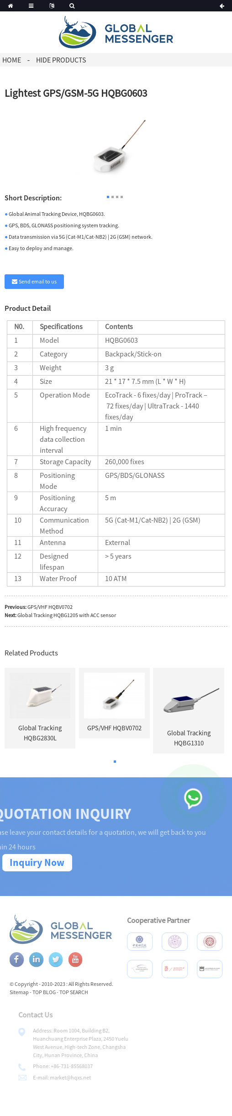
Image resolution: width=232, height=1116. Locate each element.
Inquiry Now (37, 862)
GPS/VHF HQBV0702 (50, 606)
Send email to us (38, 281)
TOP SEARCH (84, 992)
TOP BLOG (54, 992)
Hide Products (61, 59)
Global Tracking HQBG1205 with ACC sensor (66, 615)
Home (11, 59)
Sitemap (29, 992)
